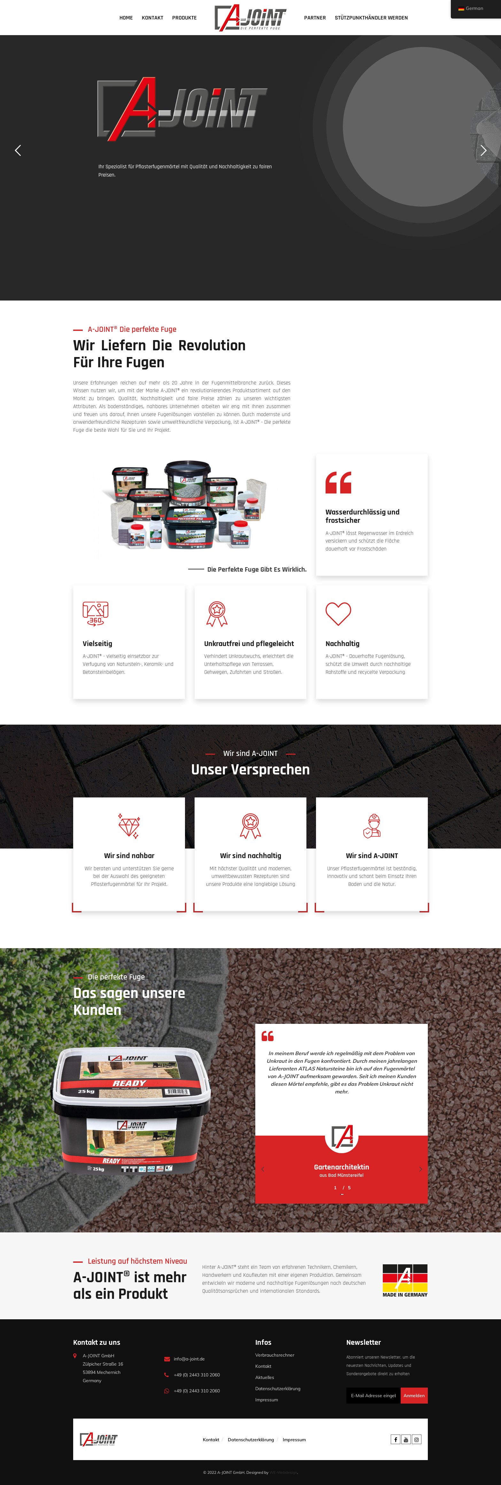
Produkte (184, 17)
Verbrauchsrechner (274, 1355)
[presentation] (262, 1169)
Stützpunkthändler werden (371, 17)
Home (126, 17)
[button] (340, 1190)
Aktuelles (264, 1377)
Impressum (266, 1400)
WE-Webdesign (283, 1472)
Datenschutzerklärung (277, 1388)
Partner (315, 17)
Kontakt (152, 17)
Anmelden (414, 1395)
